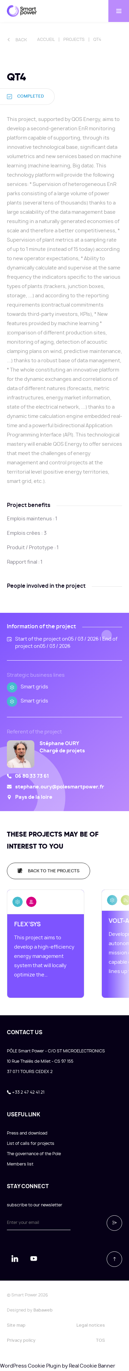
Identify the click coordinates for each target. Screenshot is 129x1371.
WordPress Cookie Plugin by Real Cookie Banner (57, 1366)
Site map (16, 1325)
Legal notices (90, 1325)
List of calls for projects (30, 1143)
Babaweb (43, 1310)
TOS (100, 1340)
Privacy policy (21, 1340)
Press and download (27, 1133)
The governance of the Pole (34, 1154)
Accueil (46, 39)
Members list (20, 1164)
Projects (74, 39)
